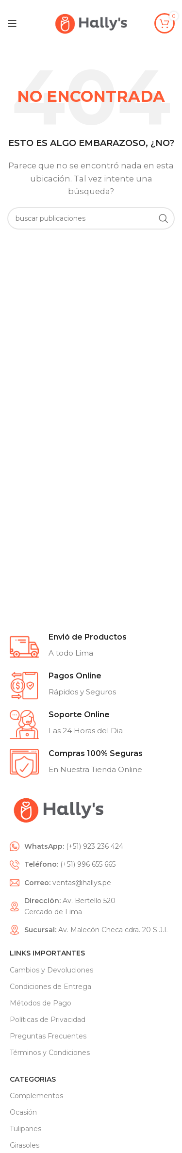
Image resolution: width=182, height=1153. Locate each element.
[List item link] (91, 846)
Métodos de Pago (40, 1003)
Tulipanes (25, 1128)
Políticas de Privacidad (47, 1019)
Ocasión (23, 1112)
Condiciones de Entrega (50, 986)
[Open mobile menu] (12, 23)
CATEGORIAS (33, 1079)
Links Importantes (47, 953)
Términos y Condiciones (50, 1052)
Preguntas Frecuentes (48, 1036)
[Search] (91, 218)
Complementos (36, 1095)
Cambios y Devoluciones (51, 970)
